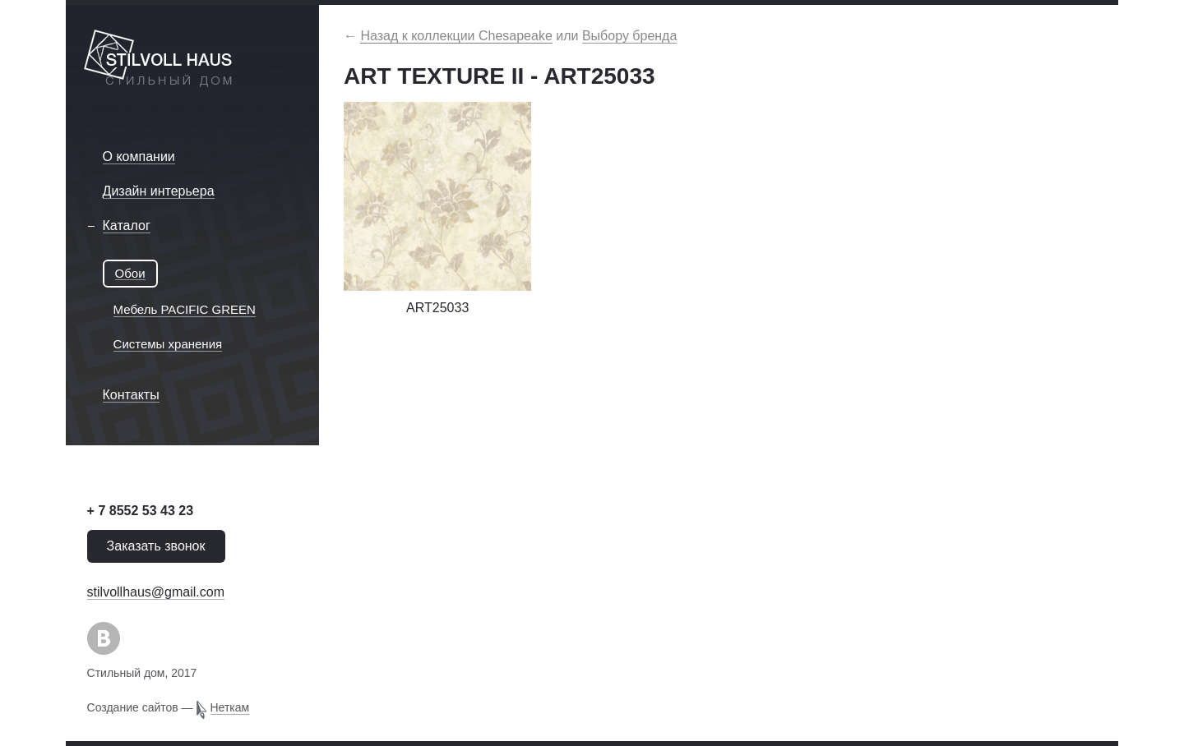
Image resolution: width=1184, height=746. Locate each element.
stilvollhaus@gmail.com (155, 592)
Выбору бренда (629, 36)
